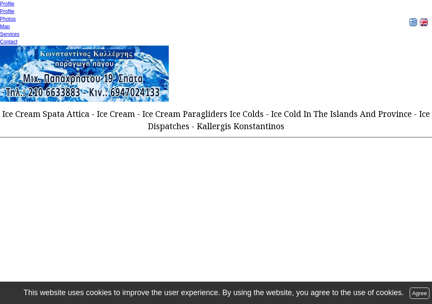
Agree (419, 293)
